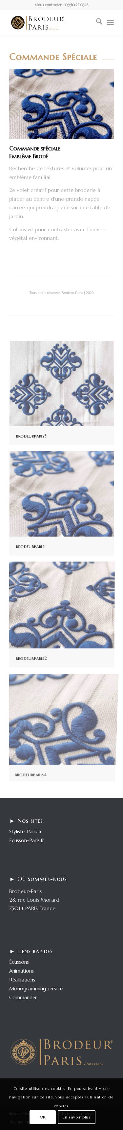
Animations (21, 971)
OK (43, 1117)
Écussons (19, 962)
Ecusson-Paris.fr (26, 840)
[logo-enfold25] (51, 23)
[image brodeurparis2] (64, 616)
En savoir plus (76, 1117)
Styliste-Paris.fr (25, 831)
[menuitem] (96, 23)
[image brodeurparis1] (64, 506)
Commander (23, 997)
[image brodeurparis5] (64, 396)
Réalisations (22, 980)
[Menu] (110, 23)
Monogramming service (36, 988)
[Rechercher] (96, 23)
